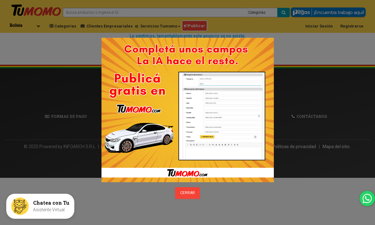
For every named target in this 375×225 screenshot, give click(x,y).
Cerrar (187, 193)
